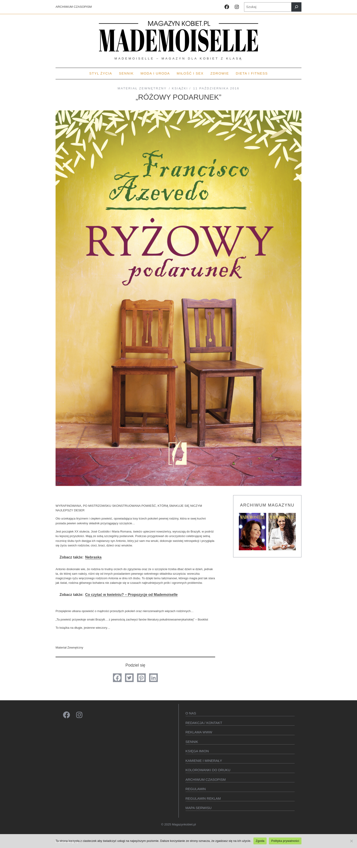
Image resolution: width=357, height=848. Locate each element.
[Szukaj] (296, 7)
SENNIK (192, 742)
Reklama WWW (199, 732)
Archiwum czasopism (206, 779)
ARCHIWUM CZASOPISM (74, 6)
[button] (117, 677)
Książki (180, 88)
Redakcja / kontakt (204, 723)
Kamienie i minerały (204, 761)
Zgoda (260, 841)
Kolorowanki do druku (208, 770)
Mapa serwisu (199, 808)
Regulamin (196, 789)
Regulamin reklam (203, 798)
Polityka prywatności (285, 841)
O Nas (191, 713)
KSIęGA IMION (197, 751)
